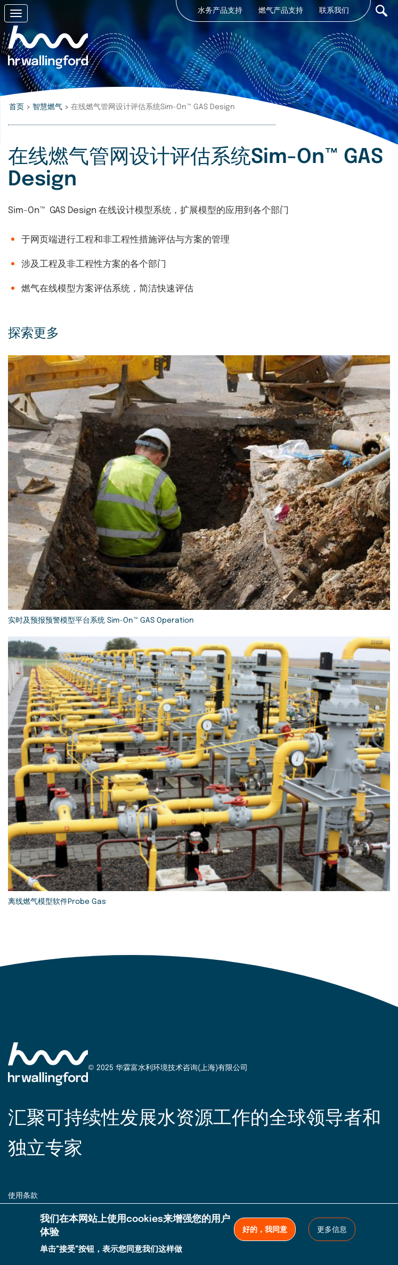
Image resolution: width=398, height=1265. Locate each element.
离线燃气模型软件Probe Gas (57, 901)
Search (381, 10)
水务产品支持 (220, 10)
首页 (16, 107)
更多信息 (332, 1230)
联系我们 (334, 10)
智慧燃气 (47, 107)
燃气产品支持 (280, 10)
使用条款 (23, 1195)
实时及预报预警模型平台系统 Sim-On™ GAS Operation (101, 620)
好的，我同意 (264, 1230)
